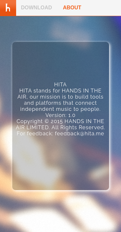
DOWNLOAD (36, 7)
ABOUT (72, 7)
